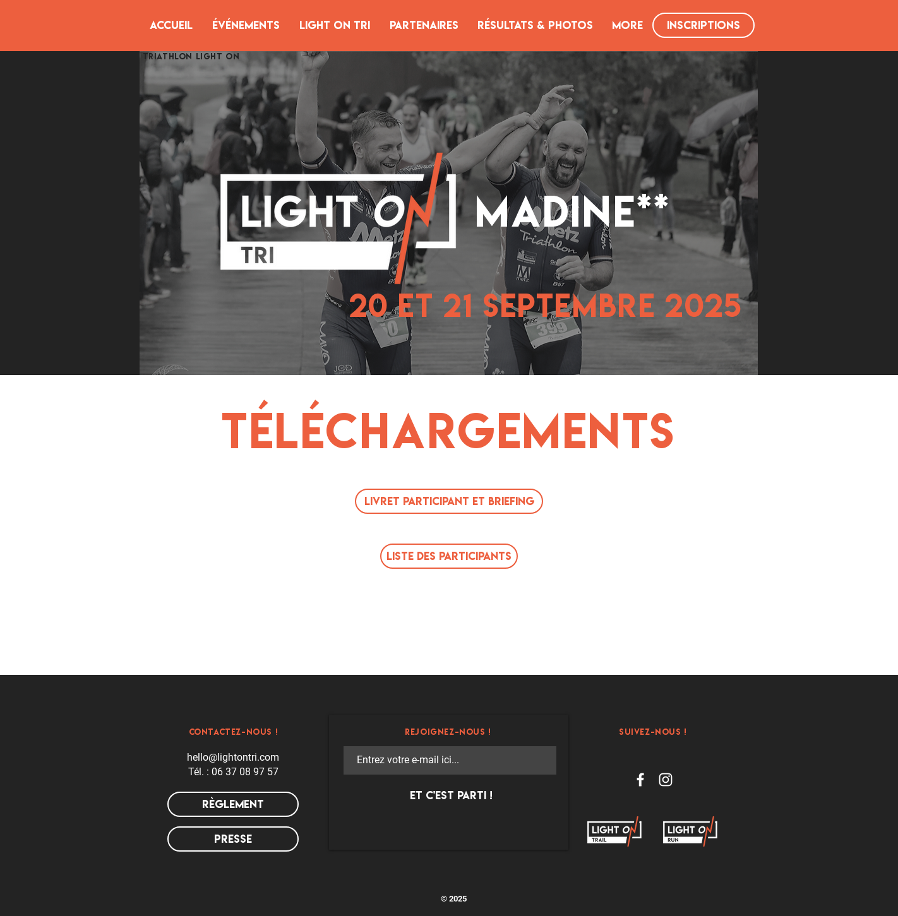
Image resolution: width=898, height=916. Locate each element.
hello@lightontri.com (233, 757)
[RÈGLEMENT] (233, 804)
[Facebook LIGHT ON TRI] (640, 779)
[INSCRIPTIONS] (703, 25)
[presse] (233, 839)
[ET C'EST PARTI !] (451, 795)
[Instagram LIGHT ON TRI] (665, 779)
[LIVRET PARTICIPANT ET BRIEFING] (449, 501)
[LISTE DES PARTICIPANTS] (449, 556)
